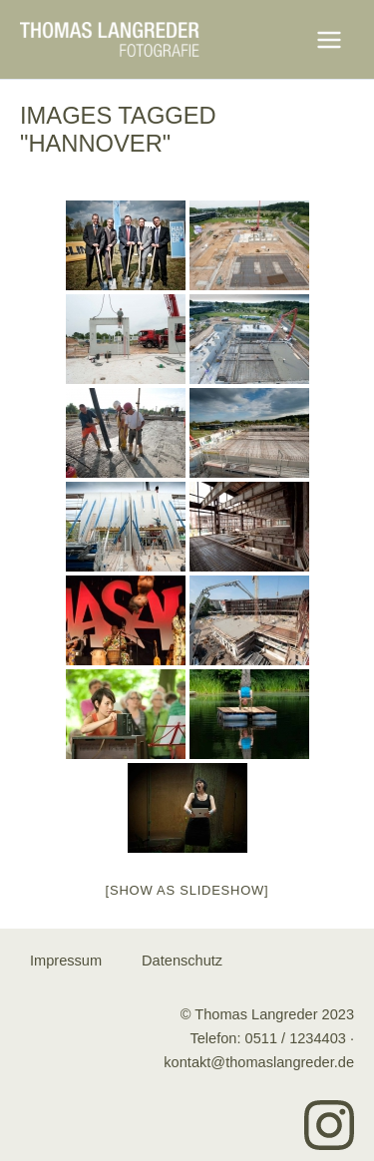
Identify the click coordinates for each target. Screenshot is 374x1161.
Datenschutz (182, 960)
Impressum (66, 960)
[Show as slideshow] (187, 890)
